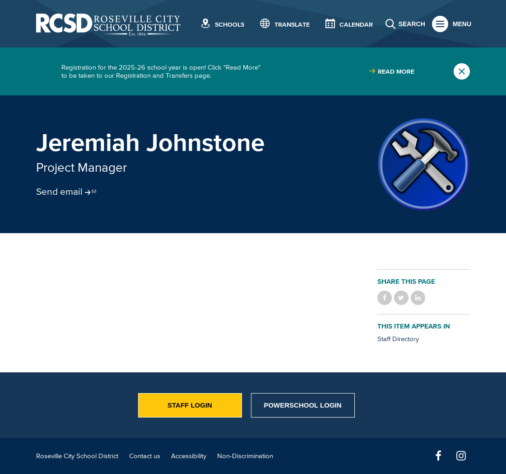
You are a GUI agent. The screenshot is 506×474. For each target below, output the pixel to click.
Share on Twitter (401, 298)
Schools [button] (229, 24)
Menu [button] (462, 24)
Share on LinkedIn (418, 298)
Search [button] (412, 24)
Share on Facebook (384, 298)
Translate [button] (292, 24)
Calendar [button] (356, 24)
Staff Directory (398, 339)
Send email (59, 191)
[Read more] (423, 164)
